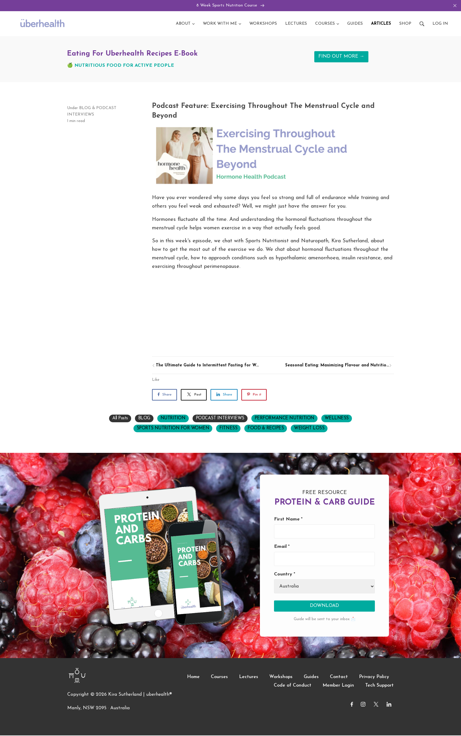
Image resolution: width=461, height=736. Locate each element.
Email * (282, 547)
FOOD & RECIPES (266, 429)
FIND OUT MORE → (341, 57)
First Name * (288, 519)
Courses (219, 677)
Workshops (281, 677)
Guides (311, 677)
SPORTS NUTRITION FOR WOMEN (173, 429)
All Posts (120, 419)
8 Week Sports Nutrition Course (230, 6)
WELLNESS (337, 419)
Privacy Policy (374, 677)
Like (155, 380)
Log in (440, 24)
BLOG (85, 108)
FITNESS (228, 429)
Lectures (248, 677)
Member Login (338, 685)
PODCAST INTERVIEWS (220, 419)
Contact (339, 677)
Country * (284, 574)
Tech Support (379, 685)
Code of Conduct (292, 685)
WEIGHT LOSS (309, 429)
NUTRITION (173, 419)
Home (193, 677)
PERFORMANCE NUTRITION (284, 419)
